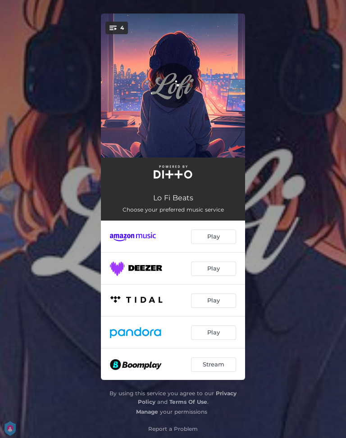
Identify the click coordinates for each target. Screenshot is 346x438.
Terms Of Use (188, 401)
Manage (147, 411)
